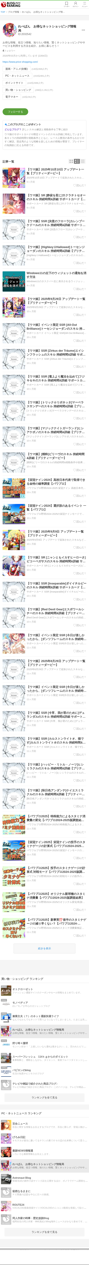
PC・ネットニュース (17, 75)
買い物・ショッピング (18, 90)
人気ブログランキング (11, 4)
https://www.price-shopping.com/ (20, 61)
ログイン (75, 6)
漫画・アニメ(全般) (16, 68)
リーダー (66, 6)
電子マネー (11, 96)
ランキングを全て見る (44, 1097)
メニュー (85, 6)
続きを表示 (44, 948)
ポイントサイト (14, 82)
